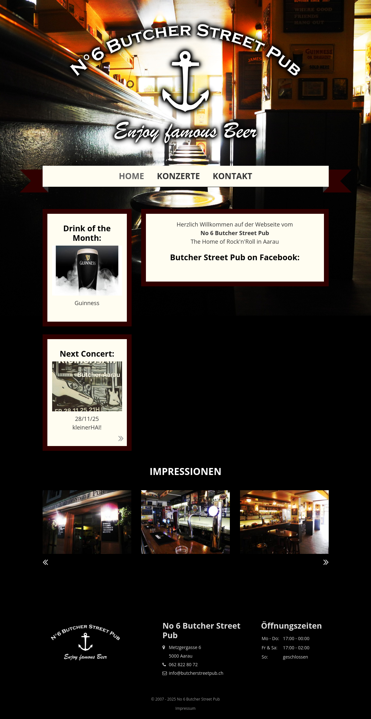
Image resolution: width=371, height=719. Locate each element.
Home (131, 176)
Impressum (185, 708)
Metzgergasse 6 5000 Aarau (181, 651)
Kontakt (232, 176)
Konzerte (178, 176)
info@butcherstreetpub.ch (192, 673)
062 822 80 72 (180, 664)
